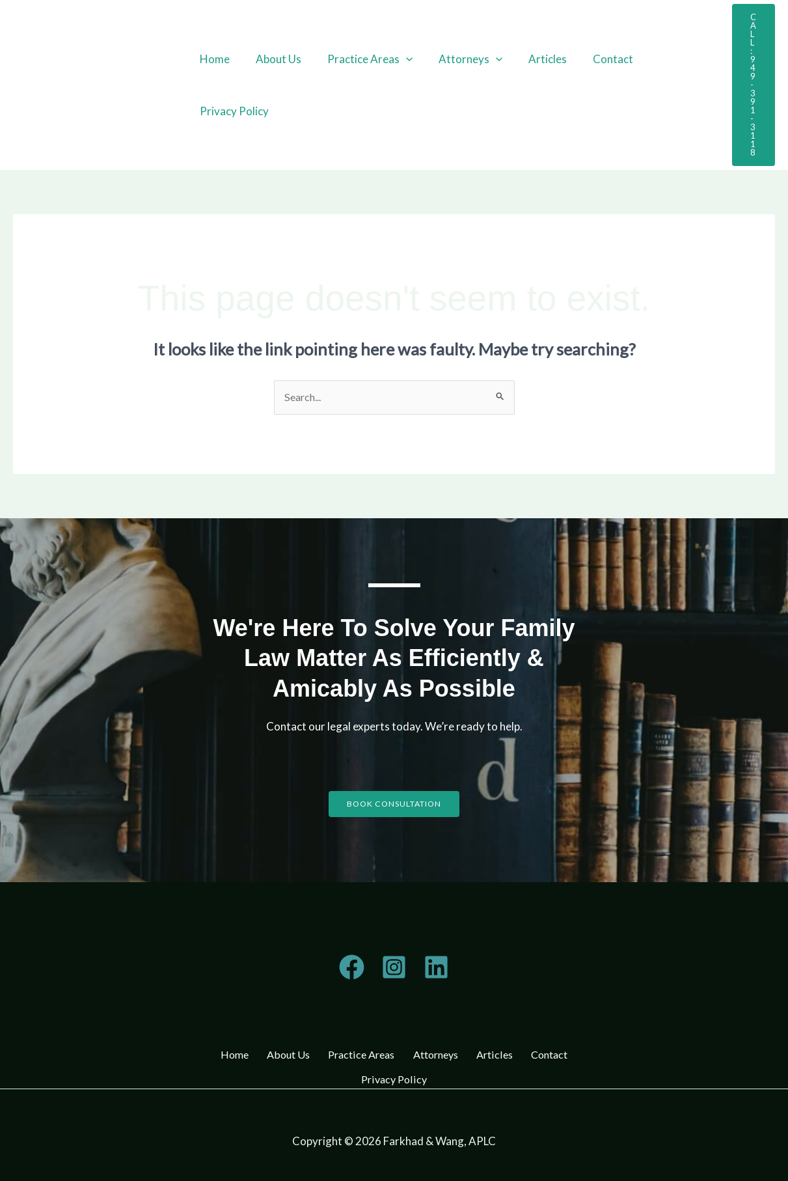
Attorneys (457, 59)
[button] (396, 59)
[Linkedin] (436, 968)
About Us (272, 59)
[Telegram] (351, 968)
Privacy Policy (232, 111)
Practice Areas (360, 59)
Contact (591, 59)
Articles (530, 59)
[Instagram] (394, 968)
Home (213, 59)
